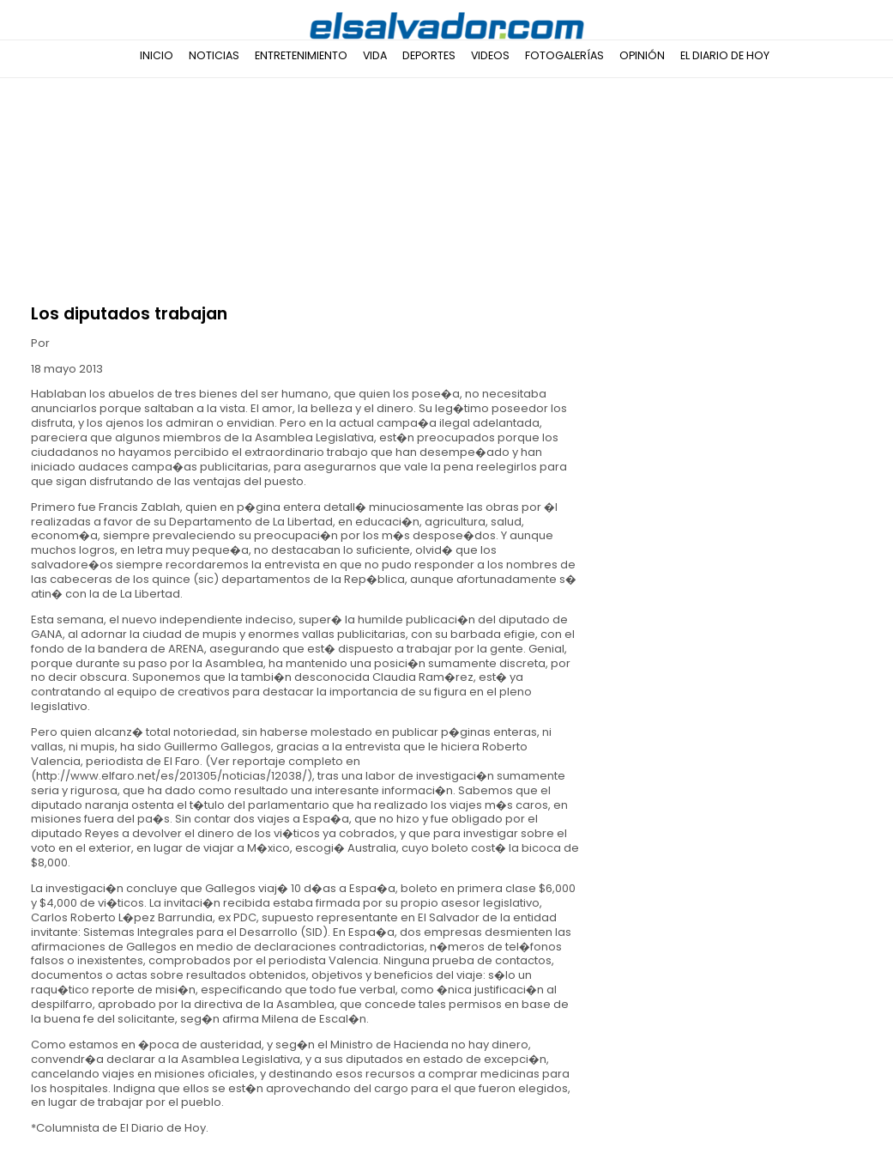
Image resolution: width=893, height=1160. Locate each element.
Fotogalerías (564, 55)
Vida (375, 55)
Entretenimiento (301, 55)
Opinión (642, 55)
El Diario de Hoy (724, 55)
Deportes (429, 55)
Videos (490, 55)
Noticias (214, 55)
